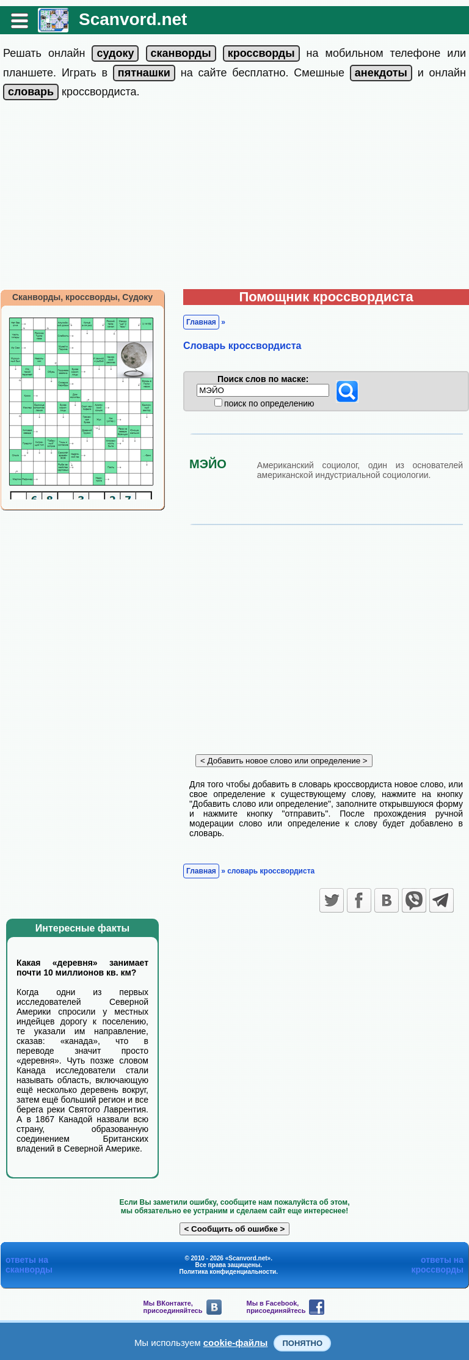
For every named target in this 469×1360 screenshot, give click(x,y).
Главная (201, 322)
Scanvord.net (133, 19)
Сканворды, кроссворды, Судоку (82, 297)
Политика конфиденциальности (227, 1271)
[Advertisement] (234, 197)
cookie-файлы (235, 1342)
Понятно (302, 1343)
